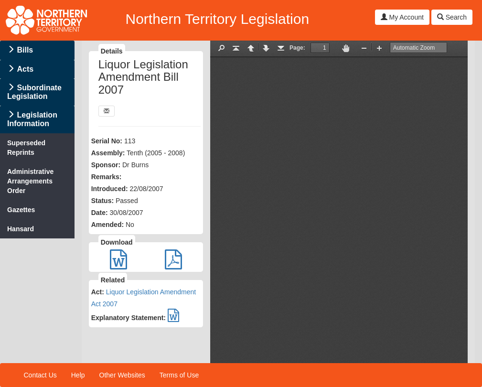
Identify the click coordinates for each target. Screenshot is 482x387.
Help (78, 375)
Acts (25, 69)
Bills (25, 50)
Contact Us (40, 375)
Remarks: (106, 177)
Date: (99, 212)
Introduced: (109, 189)
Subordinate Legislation (34, 92)
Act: (97, 292)
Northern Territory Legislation (217, 19)
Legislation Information (32, 119)
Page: (297, 47)
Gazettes (21, 210)
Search (452, 17)
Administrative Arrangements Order (30, 181)
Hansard (20, 229)
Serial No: (106, 141)
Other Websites (122, 375)
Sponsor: (105, 165)
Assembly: (108, 153)
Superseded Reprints (26, 147)
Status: (102, 200)
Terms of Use (179, 375)
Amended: (107, 224)
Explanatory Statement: (128, 318)
